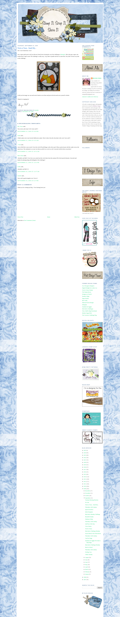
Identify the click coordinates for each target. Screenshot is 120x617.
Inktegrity (63, 54)
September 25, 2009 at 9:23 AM (28, 140)
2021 (85, 460)
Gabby (19, 166)
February (87, 571)
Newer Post (20, 217)
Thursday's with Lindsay (91, 521)
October (87, 495)
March (86, 569)
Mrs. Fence (20, 126)
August (87, 557)
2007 (85, 579)
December (87, 490)
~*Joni (19, 144)
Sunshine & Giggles (87, 306)
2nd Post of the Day (90, 524)
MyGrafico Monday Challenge (92, 514)
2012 (85, 481)
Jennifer (19, 175)
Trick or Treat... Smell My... (27, 48)
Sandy (19, 135)
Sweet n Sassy (88, 528)
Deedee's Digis (85, 296)
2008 (85, 577)
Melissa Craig (97, 78)
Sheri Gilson (21, 155)
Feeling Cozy (88, 552)
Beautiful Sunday (89, 516)
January (87, 574)
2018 (85, 467)
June (86, 562)
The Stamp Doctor (86, 292)
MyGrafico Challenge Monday (92, 531)
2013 (85, 479)
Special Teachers (89, 509)
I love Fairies (88, 526)
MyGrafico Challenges (87, 309)
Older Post (76, 217)
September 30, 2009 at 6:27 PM (28, 180)
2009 (85, 488)
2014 (85, 476)
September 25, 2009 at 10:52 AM (28, 151)
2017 (85, 469)
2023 (85, 455)
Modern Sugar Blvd (87, 313)
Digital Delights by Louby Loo (89, 288)
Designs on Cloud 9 (87, 294)
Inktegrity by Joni (28, 111)
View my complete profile (90, 96)
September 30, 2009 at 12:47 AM (28, 171)
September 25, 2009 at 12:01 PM (28, 162)
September (87, 498)
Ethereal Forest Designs (88, 302)
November (87, 493)
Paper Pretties (85, 298)
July (86, 559)
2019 (85, 464)
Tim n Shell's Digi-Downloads (89, 311)
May (86, 564)
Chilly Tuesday (88, 554)
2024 (85, 452)
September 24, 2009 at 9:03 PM (28, 131)
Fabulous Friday (89, 519)
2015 (85, 474)
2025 (85, 450)
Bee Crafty (84, 300)
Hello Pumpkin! (89, 512)
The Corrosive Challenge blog (89, 315)
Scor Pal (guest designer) (88, 286)
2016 (85, 472)
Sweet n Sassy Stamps (87, 290)
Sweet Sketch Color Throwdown (93, 533)
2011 (85, 484)
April (86, 567)
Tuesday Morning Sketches (91, 500)
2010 (85, 486)
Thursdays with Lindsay (91, 507)
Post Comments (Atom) (30, 220)
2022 (85, 457)
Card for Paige (88, 538)
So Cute (87, 502)
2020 (85, 462)
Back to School (88, 547)
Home (48, 217)
